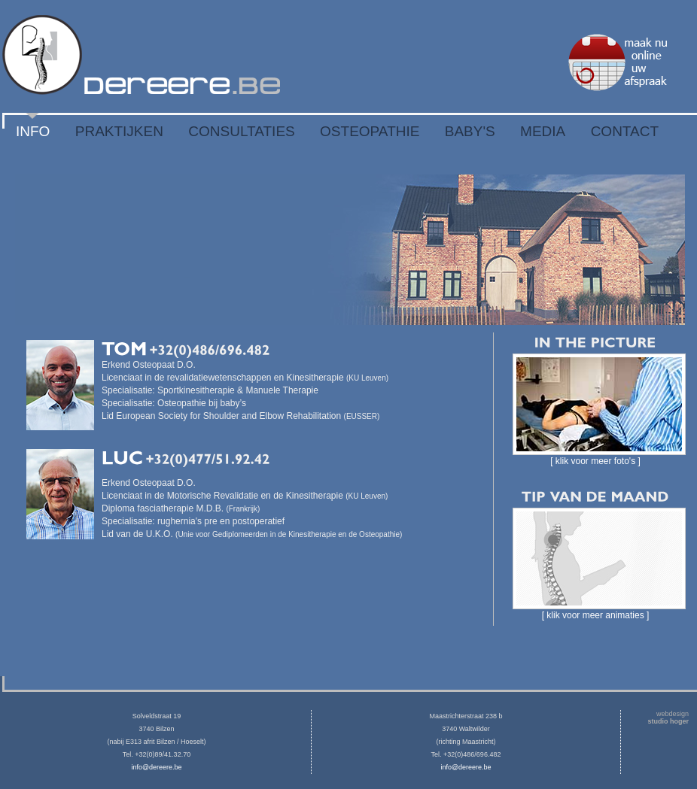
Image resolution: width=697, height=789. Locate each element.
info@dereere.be (156, 767)
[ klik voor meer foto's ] (595, 461)
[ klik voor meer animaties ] (596, 615)
